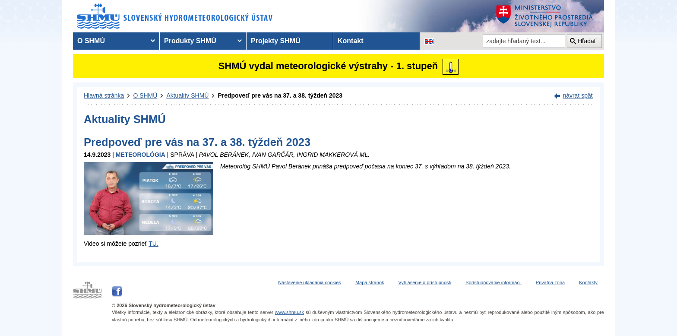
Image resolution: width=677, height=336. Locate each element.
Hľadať (587, 41)
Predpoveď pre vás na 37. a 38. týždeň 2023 (280, 95)
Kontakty (588, 282)
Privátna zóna (550, 282)
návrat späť (578, 95)
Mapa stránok (369, 282)
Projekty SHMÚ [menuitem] (276, 40)
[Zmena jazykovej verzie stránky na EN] (429, 41)
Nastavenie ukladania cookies (309, 282)
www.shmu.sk (289, 312)
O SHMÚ (145, 95)
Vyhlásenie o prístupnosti (425, 282)
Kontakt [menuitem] (351, 40)
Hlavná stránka (104, 95)
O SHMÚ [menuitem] (91, 40)
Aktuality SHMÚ (187, 95)
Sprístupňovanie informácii (493, 282)
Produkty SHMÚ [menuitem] (190, 40)
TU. (153, 243)
